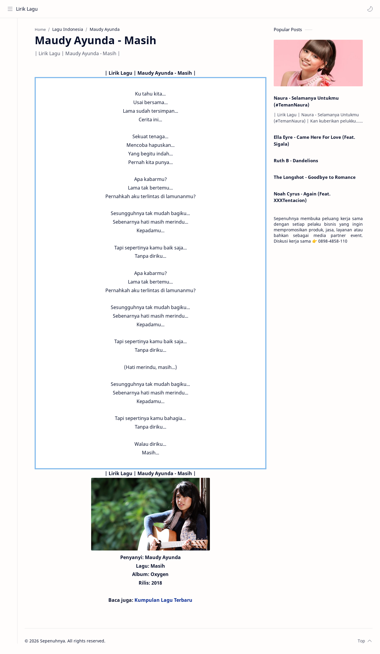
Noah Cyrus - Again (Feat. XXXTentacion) (304, 197)
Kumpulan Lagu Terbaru (166, 600)
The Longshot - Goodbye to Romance (317, 178)
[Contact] (10, 54)
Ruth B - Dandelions (298, 161)
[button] (369, 8)
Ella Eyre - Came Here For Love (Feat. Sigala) (316, 141)
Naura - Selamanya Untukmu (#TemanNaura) (308, 102)
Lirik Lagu (27, 9)
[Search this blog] (123, 9)
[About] (10, 42)
